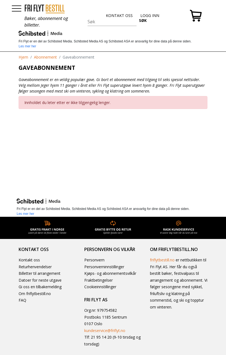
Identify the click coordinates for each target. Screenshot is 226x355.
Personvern (94, 259)
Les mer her (27, 46)
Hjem (23, 57)
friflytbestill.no (162, 259)
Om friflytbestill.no (35, 293)
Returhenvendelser (35, 266)
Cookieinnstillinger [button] (100, 286)
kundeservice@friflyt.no (104, 330)
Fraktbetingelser (98, 280)
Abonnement (45, 57)
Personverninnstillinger (104, 266)
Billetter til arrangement (39, 273)
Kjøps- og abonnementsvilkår (110, 273)
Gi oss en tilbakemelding (40, 286)
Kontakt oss (29, 259)
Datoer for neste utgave (40, 280)
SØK (143, 20)
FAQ (22, 300)
